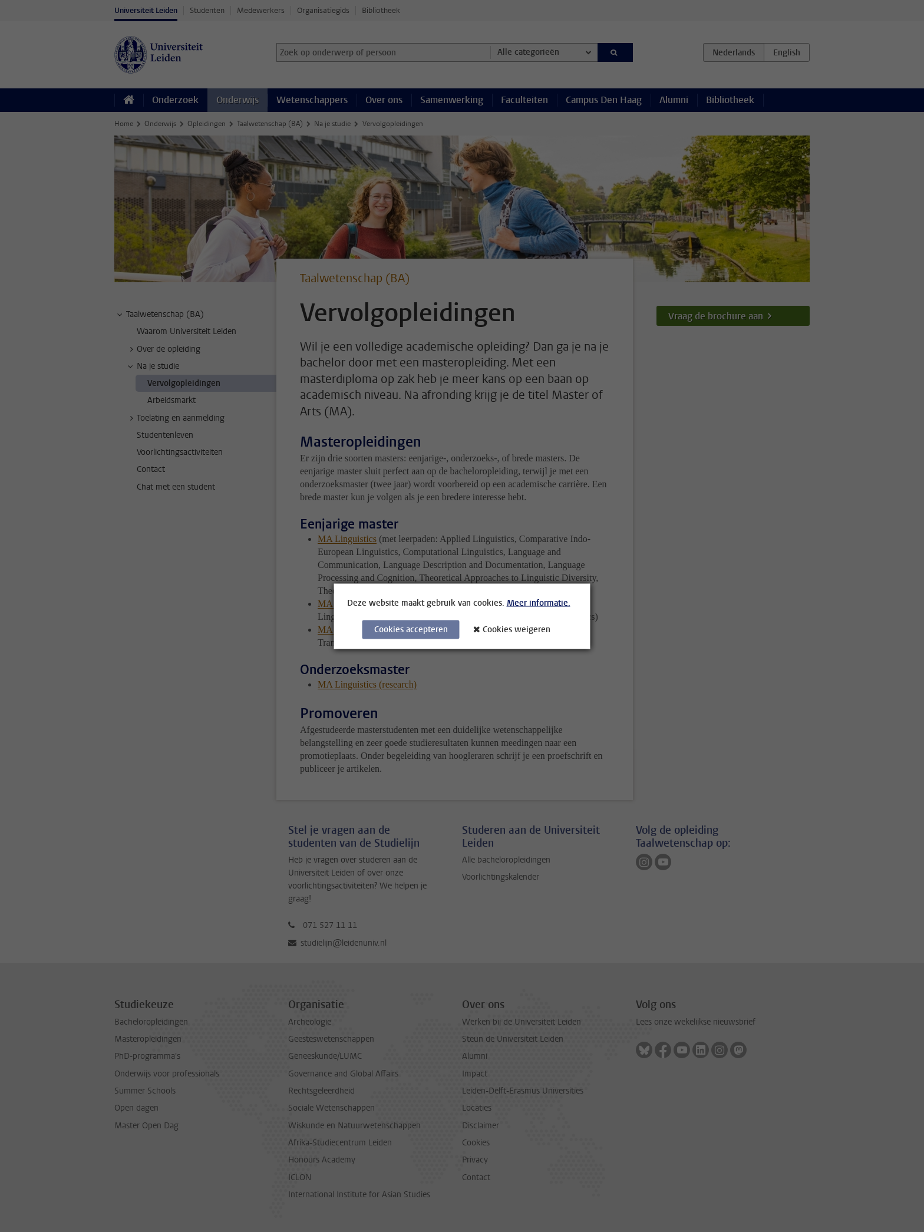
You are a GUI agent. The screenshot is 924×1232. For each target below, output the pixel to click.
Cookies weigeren (516, 629)
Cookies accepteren (411, 629)
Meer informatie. (538, 602)
